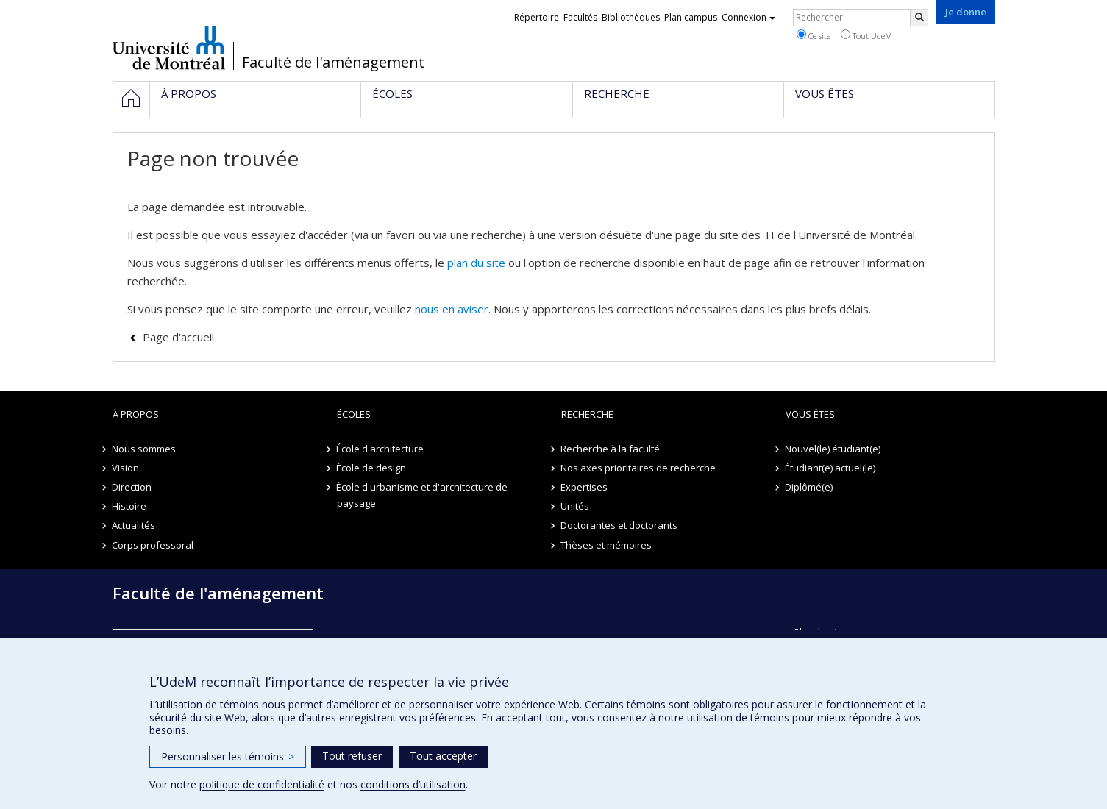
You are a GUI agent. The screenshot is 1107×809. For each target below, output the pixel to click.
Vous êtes (810, 414)
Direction (132, 486)
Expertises (584, 486)
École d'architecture (380, 448)
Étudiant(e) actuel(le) (831, 467)
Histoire (130, 506)
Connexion (748, 17)
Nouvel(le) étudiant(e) (833, 448)
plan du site (476, 262)
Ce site (813, 35)
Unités (575, 506)
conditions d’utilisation (413, 784)
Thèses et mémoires (606, 545)
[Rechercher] (919, 17)
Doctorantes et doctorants (619, 525)
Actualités (134, 525)
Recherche (587, 414)
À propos (136, 414)
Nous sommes (145, 448)
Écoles (354, 414)
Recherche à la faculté (611, 448)
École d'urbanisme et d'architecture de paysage (422, 495)
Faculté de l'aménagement (333, 62)
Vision (126, 467)
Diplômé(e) (809, 486)
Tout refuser (352, 756)
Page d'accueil (178, 336)
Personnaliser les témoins (227, 756)
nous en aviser (451, 309)
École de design (372, 467)
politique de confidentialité (261, 784)
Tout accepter (443, 756)
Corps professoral (153, 545)
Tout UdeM (866, 35)
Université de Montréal (169, 48)
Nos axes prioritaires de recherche (638, 467)
